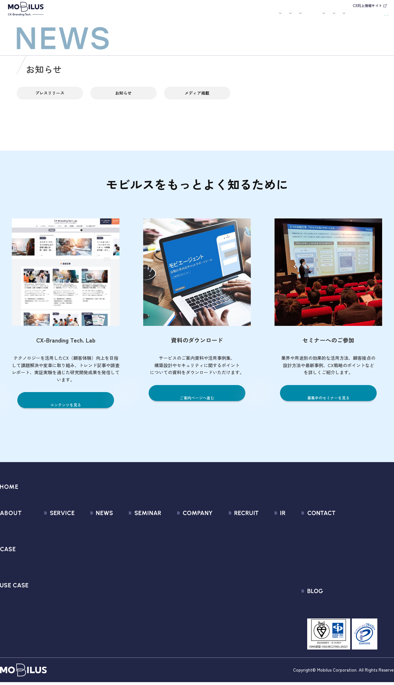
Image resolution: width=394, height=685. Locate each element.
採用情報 (287, 17)
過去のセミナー (132, 536)
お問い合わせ (344, 16)
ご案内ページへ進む (197, 397)
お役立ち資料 (240, 17)
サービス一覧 (50, 524)
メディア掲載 (197, 97)
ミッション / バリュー (183, 559)
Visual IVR (46, 605)
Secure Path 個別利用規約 (350, 559)
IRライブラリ (268, 536)
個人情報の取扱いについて (188, 570)
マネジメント (173, 536)
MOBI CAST (48, 593)
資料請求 (375, 16)
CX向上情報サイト (367, 5)
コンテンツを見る (65, 404)
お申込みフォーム (341, 536)
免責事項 (263, 593)
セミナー (219, 17)
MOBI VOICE (48, 582)
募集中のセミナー (134, 524)
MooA (42, 547)
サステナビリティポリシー (188, 605)
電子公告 (263, 605)
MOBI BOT (46, 570)
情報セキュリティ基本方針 (188, 582)
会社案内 (263, 17)
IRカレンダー (268, 559)
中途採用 (231, 536)
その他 (78, 559)
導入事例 (145, 17)
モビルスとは (98, 17)
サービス (121, 17)
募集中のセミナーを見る (328, 397)
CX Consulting (51, 536)
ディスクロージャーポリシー (285, 582)
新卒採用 (231, 524)
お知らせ (200, 17)
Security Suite (51, 616)
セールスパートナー (180, 547)
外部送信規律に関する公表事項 (355, 570)
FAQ (258, 570)
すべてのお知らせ (90, 524)
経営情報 (263, 524)
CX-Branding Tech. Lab (346, 607)
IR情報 (309, 17)
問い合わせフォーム (343, 524)
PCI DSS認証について (182, 593)
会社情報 (168, 524)
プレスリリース (49, 97)
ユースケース (172, 17)
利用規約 (331, 547)
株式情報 (263, 547)
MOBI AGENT (49, 559)
